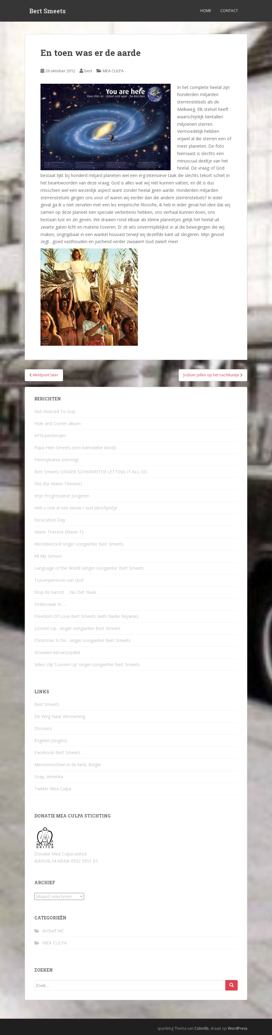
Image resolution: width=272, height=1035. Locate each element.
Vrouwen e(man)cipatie (57, 652)
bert (88, 71)
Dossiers (43, 728)
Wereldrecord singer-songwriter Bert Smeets (79, 544)
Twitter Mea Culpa (52, 789)
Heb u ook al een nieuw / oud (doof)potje (75, 508)
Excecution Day (49, 520)
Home (205, 10)
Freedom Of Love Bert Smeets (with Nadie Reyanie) (86, 616)
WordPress (237, 1028)
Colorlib (201, 1028)
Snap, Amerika (48, 776)
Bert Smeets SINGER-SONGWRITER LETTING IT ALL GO (90, 472)
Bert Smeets (47, 11)
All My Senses (48, 556)
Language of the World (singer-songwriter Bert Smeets (89, 568)
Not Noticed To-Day (54, 411)
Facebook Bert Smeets (57, 752)
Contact (229, 10)
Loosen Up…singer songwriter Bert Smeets (77, 628)
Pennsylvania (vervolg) (56, 460)
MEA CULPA (113, 71)
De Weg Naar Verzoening (59, 716)
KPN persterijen (50, 435)
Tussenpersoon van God (58, 580)
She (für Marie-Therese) (58, 484)
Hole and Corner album (57, 423)
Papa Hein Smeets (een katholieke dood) (75, 447)
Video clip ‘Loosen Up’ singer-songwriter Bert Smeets (87, 664)
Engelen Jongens (50, 740)
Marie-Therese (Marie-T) (58, 532)
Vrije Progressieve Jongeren (61, 496)
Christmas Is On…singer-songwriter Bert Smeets (82, 640)
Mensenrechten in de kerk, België (67, 764)
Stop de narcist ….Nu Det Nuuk (65, 592)
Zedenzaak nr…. (50, 604)
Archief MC (53, 931)
